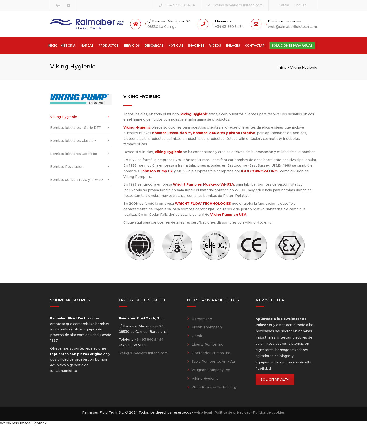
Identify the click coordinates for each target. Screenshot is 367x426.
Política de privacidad (232, 412)
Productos (108, 45)
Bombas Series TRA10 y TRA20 (76, 180)
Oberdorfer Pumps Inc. (211, 353)
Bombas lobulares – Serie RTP (75, 127)
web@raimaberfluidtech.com (238, 5)
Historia (67, 45)
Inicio (53, 45)
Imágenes (196, 45)
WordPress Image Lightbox (23, 423)
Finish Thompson (207, 327)
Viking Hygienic (63, 117)
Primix (197, 336)
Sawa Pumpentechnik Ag (213, 361)
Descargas (154, 45)
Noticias (175, 45)
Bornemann (202, 319)
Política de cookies (269, 412)
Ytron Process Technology (214, 387)
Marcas (86, 45)
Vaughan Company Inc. (211, 370)
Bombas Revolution (67, 167)
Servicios (131, 45)
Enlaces (233, 45)
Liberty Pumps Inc (207, 344)
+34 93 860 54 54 (180, 5)
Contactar (254, 45)
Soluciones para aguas (292, 45)
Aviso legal (203, 412)
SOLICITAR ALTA (275, 379)
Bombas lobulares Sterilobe (73, 154)
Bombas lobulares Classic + (73, 141)
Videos (215, 45)
